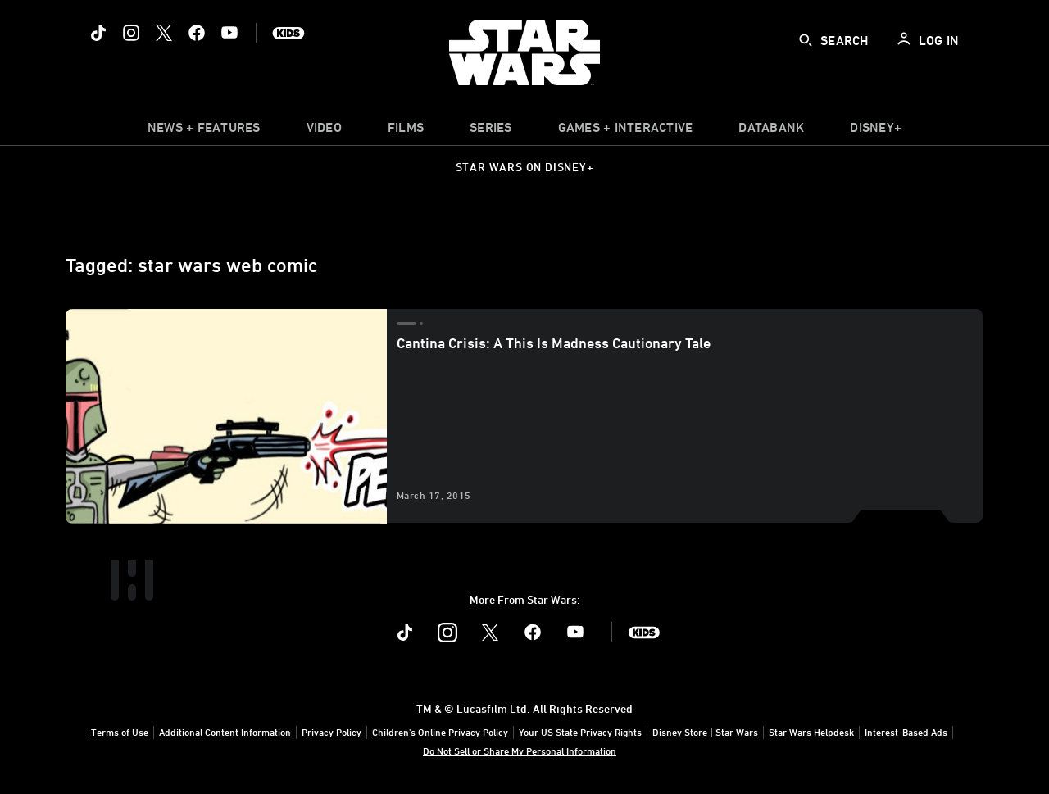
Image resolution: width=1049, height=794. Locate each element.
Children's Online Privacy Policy (440, 731)
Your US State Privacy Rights (580, 731)
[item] (204, 131)
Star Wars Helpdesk (811, 731)
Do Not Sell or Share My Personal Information (519, 750)
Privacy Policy (331, 731)
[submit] (805, 40)
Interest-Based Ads (906, 731)
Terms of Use (119, 731)
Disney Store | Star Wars (705, 731)
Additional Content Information (225, 731)
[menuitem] (324, 131)
